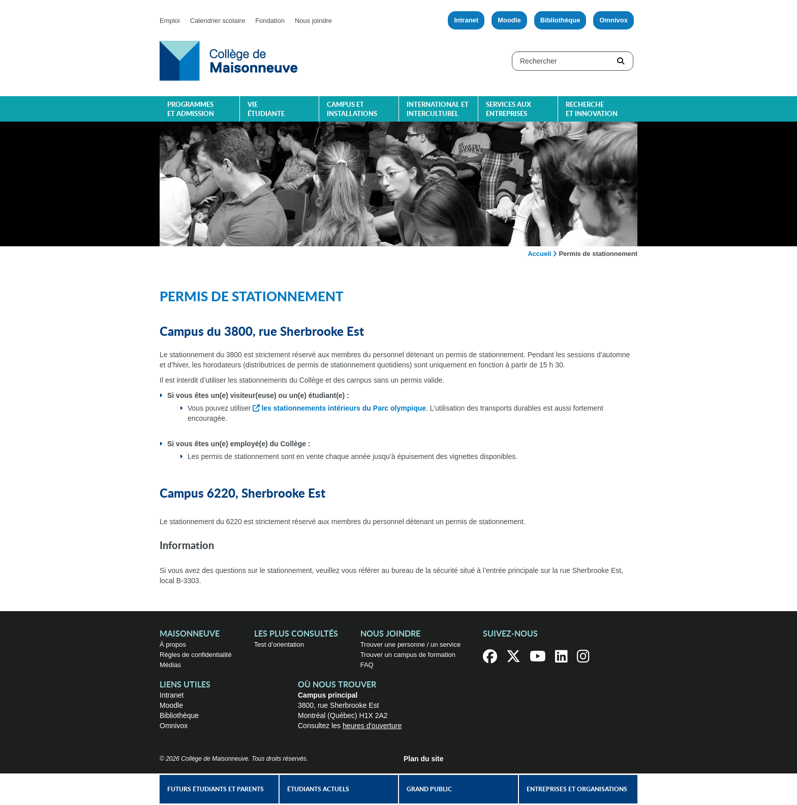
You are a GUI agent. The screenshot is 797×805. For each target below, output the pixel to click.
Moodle (509, 20)
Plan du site (424, 759)
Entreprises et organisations (577, 789)
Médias (170, 665)
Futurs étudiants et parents (215, 789)
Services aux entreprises (508, 110)
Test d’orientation (279, 644)
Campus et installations (352, 110)
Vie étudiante (266, 110)
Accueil (539, 253)
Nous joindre (313, 20)
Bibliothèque (560, 20)
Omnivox (613, 20)
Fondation (270, 20)
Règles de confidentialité (196, 654)
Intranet (466, 20)
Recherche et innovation (592, 110)
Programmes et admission (190, 110)
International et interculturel (438, 110)
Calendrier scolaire (217, 20)
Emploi (170, 20)
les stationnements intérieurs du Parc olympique (343, 408)
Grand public (429, 789)
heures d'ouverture (372, 726)
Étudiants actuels (318, 789)
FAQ (367, 665)
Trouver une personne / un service (410, 644)
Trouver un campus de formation (407, 654)
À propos (173, 644)
